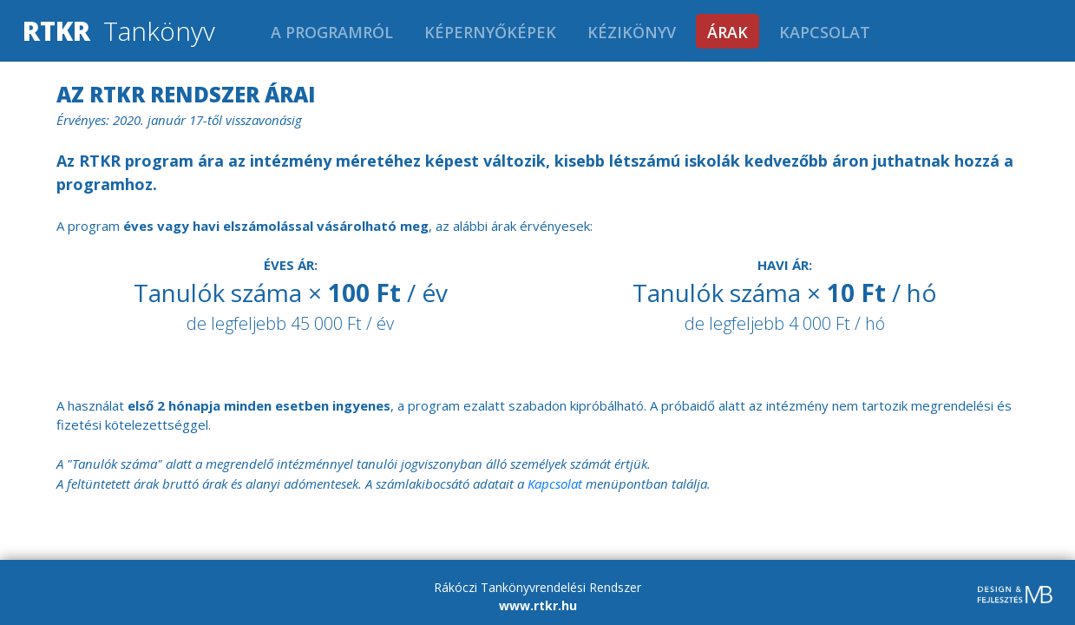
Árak (727, 32)
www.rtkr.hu (538, 605)
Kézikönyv (631, 32)
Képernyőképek (490, 32)
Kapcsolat (824, 32)
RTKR (56, 31)
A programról (332, 32)
